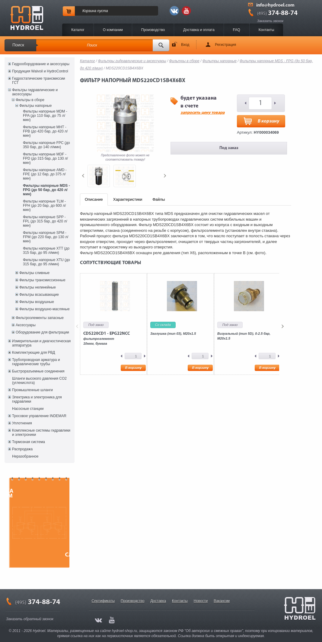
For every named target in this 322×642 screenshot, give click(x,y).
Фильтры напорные (35, 106)
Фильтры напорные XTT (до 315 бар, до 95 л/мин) (46, 250)
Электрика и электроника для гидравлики (37, 399)
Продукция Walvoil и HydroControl (40, 71)
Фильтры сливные (34, 273)
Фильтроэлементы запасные (40, 318)
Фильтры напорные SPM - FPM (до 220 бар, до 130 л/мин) (45, 237)
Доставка (158, 601)
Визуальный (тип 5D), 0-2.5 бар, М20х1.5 (243, 336)
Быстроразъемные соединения (38, 371)
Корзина (89, 11)
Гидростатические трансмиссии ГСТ (38, 80)
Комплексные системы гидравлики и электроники (41, 432)
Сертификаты (103, 601)
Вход (185, 45)
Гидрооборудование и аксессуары (40, 64)
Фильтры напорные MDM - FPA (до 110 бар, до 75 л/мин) (45, 115)
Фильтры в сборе (30, 100)
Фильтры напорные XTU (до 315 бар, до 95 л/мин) (46, 262)
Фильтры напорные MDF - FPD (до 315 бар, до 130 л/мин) (45, 158)
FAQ (236, 30)
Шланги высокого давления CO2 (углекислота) (39, 380)
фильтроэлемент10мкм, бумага (106, 338)
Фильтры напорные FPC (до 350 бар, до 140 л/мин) (46, 145)
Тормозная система (28, 442)
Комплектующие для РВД (33, 352)
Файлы (158, 199)
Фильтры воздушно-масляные (44, 309)
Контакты (266, 30)
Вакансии (222, 601)
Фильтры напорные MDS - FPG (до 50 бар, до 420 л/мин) (46, 190)
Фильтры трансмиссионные (42, 280)
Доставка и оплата (199, 30)
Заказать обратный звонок (29, 619)
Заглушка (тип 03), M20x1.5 (173, 333)
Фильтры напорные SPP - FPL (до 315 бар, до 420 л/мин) (45, 221)
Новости (201, 601)
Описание (94, 199)
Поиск (18, 45)
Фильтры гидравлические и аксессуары (35, 92)
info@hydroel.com (275, 5)
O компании (113, 30)
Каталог (77, 30)
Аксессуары (26, 325)
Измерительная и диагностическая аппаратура (41, 343)
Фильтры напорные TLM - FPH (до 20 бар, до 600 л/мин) (44, 205)
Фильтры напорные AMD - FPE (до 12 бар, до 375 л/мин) (45, 174)
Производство (153, 30)
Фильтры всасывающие (39, 294)
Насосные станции (27, 409)
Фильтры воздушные (36, 302)
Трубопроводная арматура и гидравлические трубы (36, 362)
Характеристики (127, 199)
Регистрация (225, 45)
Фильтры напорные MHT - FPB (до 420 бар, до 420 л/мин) (45, 131)
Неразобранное (25, 456)
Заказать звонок (270, 21)
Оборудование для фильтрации (42, 332)
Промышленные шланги (32, 390)
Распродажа (22, 449)
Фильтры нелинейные (37, 287)
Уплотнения (22, 423)
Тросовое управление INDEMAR (39, 416)
